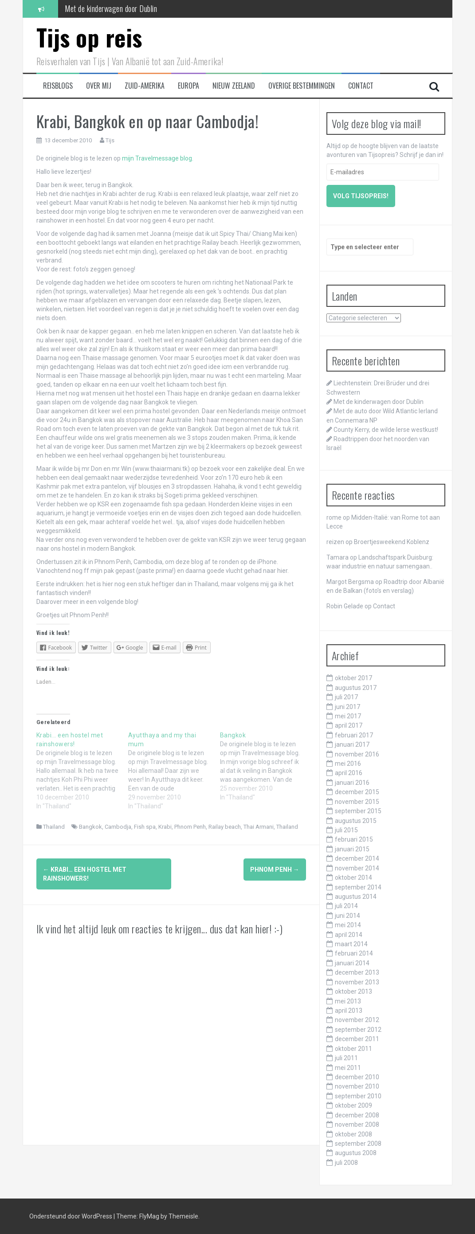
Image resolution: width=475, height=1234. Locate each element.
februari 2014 (354, 953)
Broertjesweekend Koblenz (391, 541)
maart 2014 (351, 944)
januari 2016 (352, 782)
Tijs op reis (89, 37)
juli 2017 (346, 697)
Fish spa (145, 826)
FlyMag (149, 1216)
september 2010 (358, 1096)
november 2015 (357, 801)
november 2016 (357, 754)
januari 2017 (352, 744)
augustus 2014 (356, 896)
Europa (188, 86)
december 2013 (357, 972)
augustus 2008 (356, 1152)
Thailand (54, 826)
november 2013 (357, 982)
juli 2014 (346, 905)
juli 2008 (346, 1162)
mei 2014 (348, 924)
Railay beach (224, 826)
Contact (360, 86)
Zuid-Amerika (145, 86)
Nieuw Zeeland (233, 86)
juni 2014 (347, 915)
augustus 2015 (356, 820)
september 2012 (358, 1029)
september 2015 (358, 811)
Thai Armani (258, 826)
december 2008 (357, 1115)
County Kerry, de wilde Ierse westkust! (386, 429)
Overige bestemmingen (301, 86)
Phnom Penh (190, 826)
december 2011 (357, 1038)
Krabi (165, 826)
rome (334, 517)
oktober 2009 (353, 1105)
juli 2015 (346, 830)
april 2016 (348, 772)
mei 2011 (348, 1067)
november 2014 (357, 868)
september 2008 (358, 1143)
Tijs (110, 140)
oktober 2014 (353, 877)
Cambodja (118, 826)
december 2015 (357, 791)
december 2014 (357, 858)
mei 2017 (348, 716)
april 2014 (348, 934)
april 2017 (348, 725)
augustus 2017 (356, 687)
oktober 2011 (353, 1048)
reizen (335, 541)
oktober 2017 (353, 678)
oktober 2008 (353, 1134)
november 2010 (357, 1086)
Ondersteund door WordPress (71, 1216)
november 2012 (357, 1019)
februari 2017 (354, 735)
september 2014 (358, 887)
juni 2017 (347, 706)
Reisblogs (58, 86)
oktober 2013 (353, 991)
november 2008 (357, 1124)
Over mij (98, 86)
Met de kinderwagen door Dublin (111, 8)
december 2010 (357, 1077)
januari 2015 (352, 849)
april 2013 (348, 1010)
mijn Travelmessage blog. (157, 158)
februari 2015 (354, 839)
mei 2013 (348, 1001)
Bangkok (90, 826)
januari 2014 (352, 963)
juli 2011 (346, 1058)
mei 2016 (348, 763)
